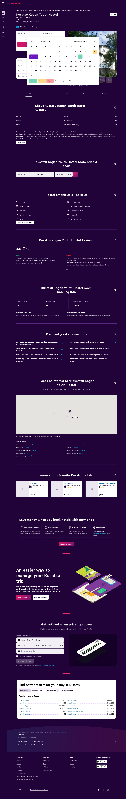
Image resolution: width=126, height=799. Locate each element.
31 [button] (36, 75)
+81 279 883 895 (22, 24)
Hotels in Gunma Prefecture (52, 10)
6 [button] (50, 56)
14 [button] (55, 61)
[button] (3, 3)
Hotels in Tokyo (24, 700)
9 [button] (31, 61)
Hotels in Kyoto (24, 703)
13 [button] (50, 61)
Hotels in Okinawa (72, 703)
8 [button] (59, 56)
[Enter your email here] (42, 651)
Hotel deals (19, 10)
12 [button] (45, 61)
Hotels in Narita (71, 714)
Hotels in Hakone (24, 711)
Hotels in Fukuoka (72, 706)
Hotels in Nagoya (72, 708)
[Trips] (3, 27)
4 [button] (40, 56)
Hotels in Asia (28, 10)
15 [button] (60, 61)
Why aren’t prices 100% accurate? (67, 745)
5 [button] (45, 56)
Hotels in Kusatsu (67, 10)
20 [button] (50, 66)
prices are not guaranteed (59, 732)
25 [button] (41, 71)
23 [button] (31, 71)
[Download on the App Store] (101, 766)
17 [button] (36, 66)
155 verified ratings (31, 27)
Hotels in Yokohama (25, 708)
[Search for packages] (3, 21)
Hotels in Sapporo (24, 706)
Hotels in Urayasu (24, 714)
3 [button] (36, 56)
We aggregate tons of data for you (67, 741)
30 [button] (31, 75)
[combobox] (42, 640)
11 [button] (40, 61)
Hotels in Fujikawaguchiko (75, 711)
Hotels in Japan (38, 10)
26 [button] (45, 71)
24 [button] (36, 71)
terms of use (41, 665)
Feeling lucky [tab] (51, 690)
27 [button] (50, 71)
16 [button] (31, 66)
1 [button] (59, 52)
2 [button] (31, 56)
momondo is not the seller (67, 738)
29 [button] (60, 71)
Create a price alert (99, 533)
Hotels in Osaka (71, 700)
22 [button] (60, 66)
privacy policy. (51, 665)
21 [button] (55, 66)
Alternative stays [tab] (37, 690)
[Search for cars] (3, 17)
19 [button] (45, 66)
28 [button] (55, 71)
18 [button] (41, 66)
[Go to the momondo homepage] (13, 3)
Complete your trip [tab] (66, 690)
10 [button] (36, 61)
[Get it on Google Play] (101, 761)
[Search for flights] (3, 9)
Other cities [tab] (24, 690)
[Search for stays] (3, 13)
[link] (66, 544)
